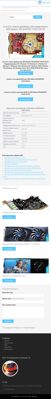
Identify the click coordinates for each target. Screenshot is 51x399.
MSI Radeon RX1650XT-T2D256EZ (15, 162)
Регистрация (8, 342)
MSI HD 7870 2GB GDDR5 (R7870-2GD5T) (18, 170)
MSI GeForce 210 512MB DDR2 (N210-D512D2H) (20, 159)
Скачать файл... (25, 73)
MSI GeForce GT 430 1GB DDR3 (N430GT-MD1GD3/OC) (22, 168)
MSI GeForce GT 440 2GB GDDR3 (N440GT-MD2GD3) (22, 166)
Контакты (7, 347)
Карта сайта (8, 349)
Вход (6, 345)
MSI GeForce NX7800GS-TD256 (14, 157)
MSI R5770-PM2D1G (11, 164)
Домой (6, 340)
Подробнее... (9, 217)
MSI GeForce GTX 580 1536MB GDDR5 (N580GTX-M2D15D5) (24, 178)
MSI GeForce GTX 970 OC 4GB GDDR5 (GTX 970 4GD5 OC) (23, 172)
